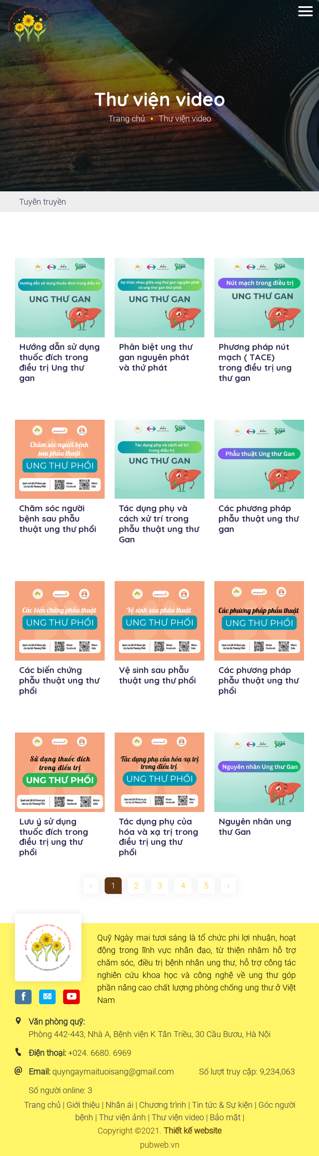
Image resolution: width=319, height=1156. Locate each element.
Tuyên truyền (42, 202)
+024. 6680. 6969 (99, 1053)
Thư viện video (178, 1117)
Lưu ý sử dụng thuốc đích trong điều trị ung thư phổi (53, 837)
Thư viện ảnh (122, 1117)
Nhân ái (119, 1105)
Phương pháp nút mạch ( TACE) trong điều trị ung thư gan (255, 362)
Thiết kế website (192, 1131)
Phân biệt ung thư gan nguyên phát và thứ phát (155, 357)
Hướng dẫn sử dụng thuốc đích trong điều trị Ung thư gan (59, 362)
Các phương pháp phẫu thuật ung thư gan (258, 518)
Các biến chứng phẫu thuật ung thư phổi (59, 680)
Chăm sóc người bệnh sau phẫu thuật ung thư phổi (57, 518)
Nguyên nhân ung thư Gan (254, 826)
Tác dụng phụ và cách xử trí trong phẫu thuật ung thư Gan (159, 524)
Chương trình (162, 1105)
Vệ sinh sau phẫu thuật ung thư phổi (157, 675)
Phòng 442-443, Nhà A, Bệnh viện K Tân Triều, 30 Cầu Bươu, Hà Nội (149, 1034)
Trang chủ (126, 119)
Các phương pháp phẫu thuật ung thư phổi (258, 680)
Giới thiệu (83, 1105)
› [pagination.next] (228, 886)
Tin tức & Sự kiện (222, 1105)
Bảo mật (225, 1117)
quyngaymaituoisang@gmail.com (113, 1072)
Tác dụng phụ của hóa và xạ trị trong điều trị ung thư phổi (158, 837)
